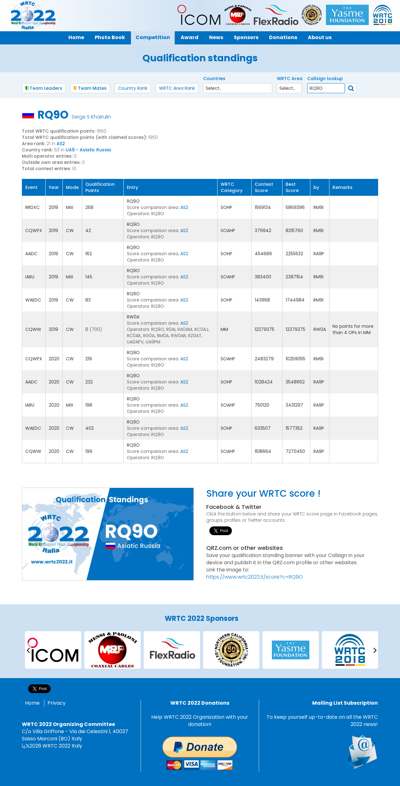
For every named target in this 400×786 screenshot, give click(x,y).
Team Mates (90, 88)
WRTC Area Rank (177, 88)
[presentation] (28, 650)
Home (32, 703)
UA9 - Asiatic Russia (88, 150)
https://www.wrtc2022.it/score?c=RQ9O (254, 577)
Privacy (57, 703)
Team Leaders (43, 88)
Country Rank (133, 88)
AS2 (61, 143)
